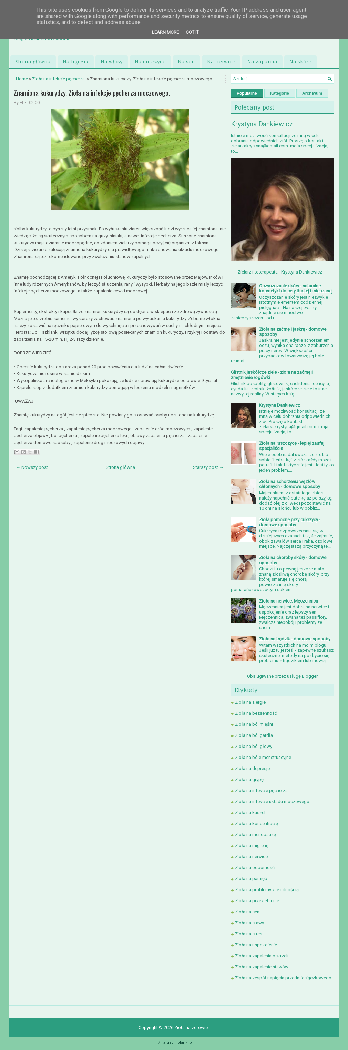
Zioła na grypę (249, 779)
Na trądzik (76, 61)
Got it (192, 32)
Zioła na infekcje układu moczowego (272, 801)
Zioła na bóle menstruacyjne (263, 757)
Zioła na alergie (250, 702)
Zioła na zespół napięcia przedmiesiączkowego (283, 977)
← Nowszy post (32, 467)
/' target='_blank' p (175, 1042)
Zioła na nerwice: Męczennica (288, 601)
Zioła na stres (248, 933)
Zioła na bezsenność (256, 713)
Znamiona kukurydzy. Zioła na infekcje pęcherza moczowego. (92, 92)
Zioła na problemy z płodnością (267, 889)
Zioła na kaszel (250, 812)
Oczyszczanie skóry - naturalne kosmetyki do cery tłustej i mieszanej (295, 288)
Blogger (309, 676)
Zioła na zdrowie (191, 1027)
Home (22, 78)
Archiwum (312, 93)
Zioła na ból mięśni (254, 724)
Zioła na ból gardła (254, 735)
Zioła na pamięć (251, 878)
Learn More (165, 32)
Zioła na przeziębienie (257, 900)
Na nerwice (221, 61)
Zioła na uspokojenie (256, 944)
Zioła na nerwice (251, 856)
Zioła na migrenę (251, 845)
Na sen (186, 61)
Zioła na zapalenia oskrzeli (261, 955)
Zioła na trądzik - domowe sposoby (294, 638)
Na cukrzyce (150, 61)
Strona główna (33, 61)
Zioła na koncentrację (256, 823)
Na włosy (112, 61)
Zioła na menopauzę (255, 834)
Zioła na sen (247, 911)
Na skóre (300, 61)
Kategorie (279, 93)
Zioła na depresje (252, 768)
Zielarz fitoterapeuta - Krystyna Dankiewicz (280, 272)
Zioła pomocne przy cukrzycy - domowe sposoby (289, 522)
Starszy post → (208, 467)
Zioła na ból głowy (253, 746)
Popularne (247, 93)
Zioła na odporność (255, 867)
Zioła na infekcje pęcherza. (59, 78)
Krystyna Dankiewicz (262, 124)
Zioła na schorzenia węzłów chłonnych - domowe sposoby (289, 484)
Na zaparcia (262, 61)
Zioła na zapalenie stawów (261, 966)
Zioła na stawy (249, 922)
